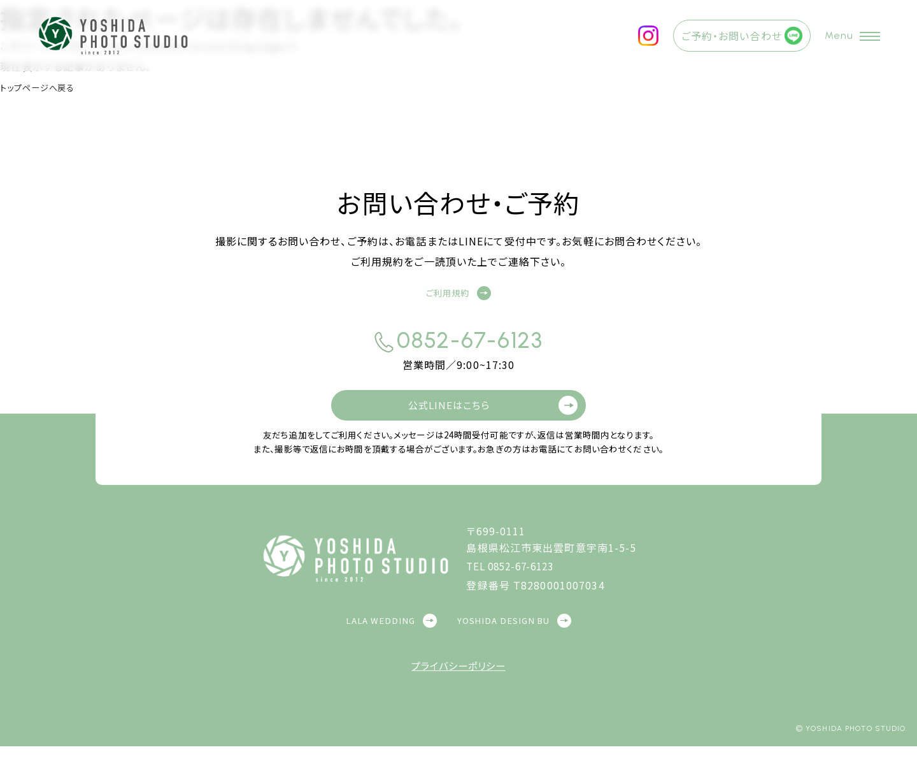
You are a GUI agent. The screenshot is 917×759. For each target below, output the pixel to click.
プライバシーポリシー (458, 678)
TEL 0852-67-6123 (515, 578)
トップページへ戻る (45, 86)
